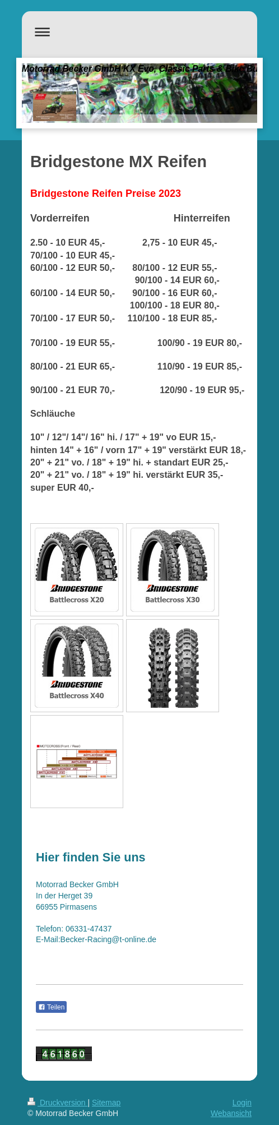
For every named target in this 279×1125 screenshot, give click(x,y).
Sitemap (106, 1102)
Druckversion (57, 1102)
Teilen (51, 1007)
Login (242, 1102)
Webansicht (231, 1113)
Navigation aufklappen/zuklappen (139, 32)
